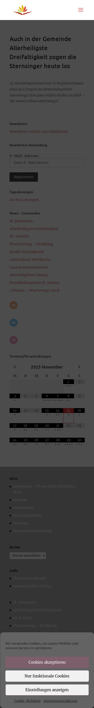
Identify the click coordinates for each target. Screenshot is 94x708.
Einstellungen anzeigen (47, 689)
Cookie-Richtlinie (27, 701)
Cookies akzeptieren (47, 662)
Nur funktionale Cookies (47, 676)
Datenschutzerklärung (60, 701)
